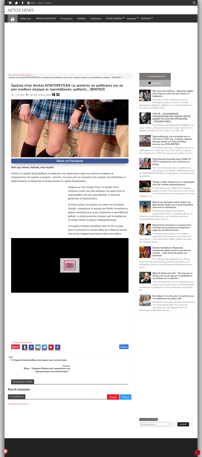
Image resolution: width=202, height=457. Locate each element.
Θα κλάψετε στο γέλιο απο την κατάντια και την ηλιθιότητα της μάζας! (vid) (173, 290)
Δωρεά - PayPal (44, 3)
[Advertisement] (101, 47)
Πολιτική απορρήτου (68, 454)
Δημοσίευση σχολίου (18, 394)
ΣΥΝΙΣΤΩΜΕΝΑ (114, 18)
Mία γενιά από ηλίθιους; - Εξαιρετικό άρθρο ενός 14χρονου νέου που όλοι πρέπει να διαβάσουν (172, 86)
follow (31, 3)
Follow (124, 346)
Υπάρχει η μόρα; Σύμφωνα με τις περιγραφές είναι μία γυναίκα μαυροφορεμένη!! (173, 176)
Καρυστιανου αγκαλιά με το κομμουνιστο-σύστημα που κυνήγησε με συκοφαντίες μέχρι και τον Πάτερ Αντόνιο (172, 220)
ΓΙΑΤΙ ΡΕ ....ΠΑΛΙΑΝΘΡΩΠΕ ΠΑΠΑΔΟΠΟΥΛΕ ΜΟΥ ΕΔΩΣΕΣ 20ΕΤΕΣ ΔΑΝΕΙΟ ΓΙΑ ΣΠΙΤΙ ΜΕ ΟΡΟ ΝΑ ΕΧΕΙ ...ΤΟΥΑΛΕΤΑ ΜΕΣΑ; (171, 111)
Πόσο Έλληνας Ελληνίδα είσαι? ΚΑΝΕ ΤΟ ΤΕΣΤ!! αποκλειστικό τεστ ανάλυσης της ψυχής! (171, 155)
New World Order (23, 342)
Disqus (125, 388)
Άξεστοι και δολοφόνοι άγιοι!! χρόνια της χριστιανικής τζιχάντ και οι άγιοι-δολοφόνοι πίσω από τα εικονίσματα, (172, 198)
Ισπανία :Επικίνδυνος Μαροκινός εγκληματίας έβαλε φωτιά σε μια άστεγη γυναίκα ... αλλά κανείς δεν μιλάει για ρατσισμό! (171, 245)
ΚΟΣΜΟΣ (146, 18)
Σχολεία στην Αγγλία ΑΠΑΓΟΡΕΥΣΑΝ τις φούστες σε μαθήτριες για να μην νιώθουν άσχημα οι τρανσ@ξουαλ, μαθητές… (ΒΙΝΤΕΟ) (67, 87)
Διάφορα (131, 18)
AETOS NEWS (21, 10)
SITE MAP (53, 454)
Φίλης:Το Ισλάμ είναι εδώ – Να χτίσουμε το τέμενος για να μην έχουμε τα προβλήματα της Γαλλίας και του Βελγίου (172, 269)
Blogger (113, 388)
